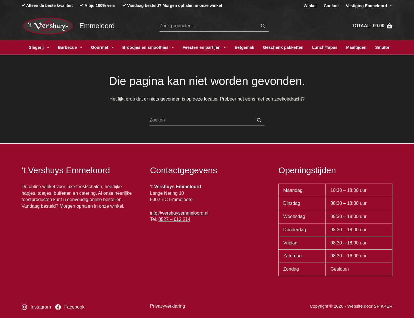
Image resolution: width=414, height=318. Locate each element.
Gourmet (103, 47)
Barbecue (71, 47)
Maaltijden (356, 47)
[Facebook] (69, 307)
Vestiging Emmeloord (369, 5)
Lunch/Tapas (324, 47)
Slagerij (40, 47)
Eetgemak (244, 47)
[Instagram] (36, 307)
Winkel (310, 5)
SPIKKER (383, 306)
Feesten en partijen (205, 47)
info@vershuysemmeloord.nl (179, 213)
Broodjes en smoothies (149, 47)
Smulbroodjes (389, 47)
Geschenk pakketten (283, 47)
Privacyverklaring (167, 306)
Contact (331, 5)
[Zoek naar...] (208, 26)
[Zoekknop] (263, 26)
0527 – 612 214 (174, 219)
